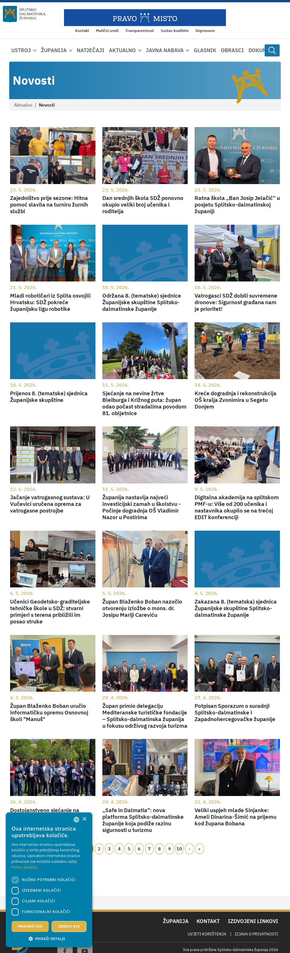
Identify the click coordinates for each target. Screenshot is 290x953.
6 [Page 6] (139, 849)
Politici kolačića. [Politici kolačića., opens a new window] (25, 867)
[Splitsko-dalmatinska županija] (24, 14)
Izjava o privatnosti (256, 934)
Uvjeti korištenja (207, 934)
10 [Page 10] (179, 849)
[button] (49, 938)
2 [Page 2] (99, 849)
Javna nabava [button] (165, 50)
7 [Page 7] (149, 849)
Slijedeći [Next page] (189, 848)
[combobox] (76, 819)
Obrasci (232, 50)
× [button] (84, 819)
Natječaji (90, 50)
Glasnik (205, 50)
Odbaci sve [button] (69, 926)
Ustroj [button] (21, 50)
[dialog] (49, 879)
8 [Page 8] (159, 849)
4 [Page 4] (119, 849)
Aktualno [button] (122, 50)
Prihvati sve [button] (30, 926)
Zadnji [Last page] (199, 848)
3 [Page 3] (109, 849)
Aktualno (23, 105)
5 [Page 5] (129, 849)
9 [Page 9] (169, 849)
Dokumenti (263, 50)
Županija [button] (54, 50)
